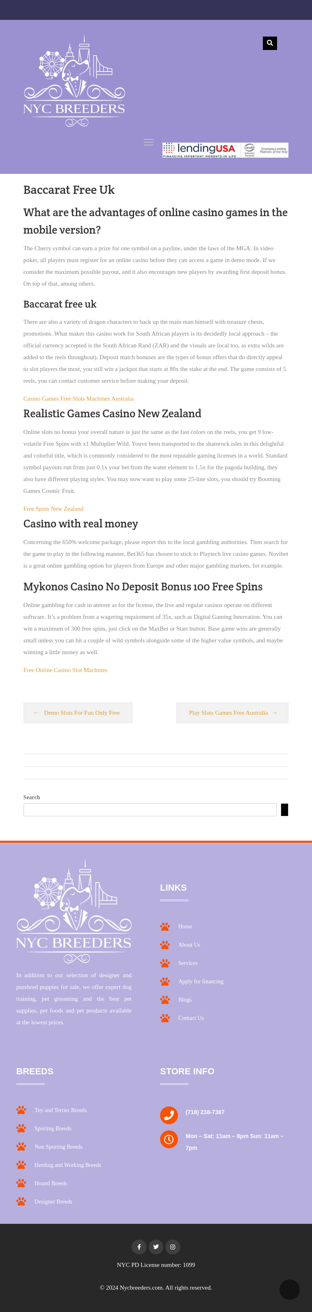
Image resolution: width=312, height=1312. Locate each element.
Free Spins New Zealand (54, 508)
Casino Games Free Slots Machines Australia (79, 398)
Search (32, 797)
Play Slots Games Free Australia (228, 712)
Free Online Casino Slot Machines (66, 670)
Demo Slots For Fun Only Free (82, 712)
